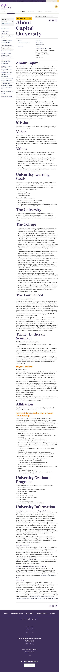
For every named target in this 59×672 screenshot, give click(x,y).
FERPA (38, 56)
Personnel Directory (6, 96)
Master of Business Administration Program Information (7, 55)
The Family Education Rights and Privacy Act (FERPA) (31, 566)
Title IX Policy (20, 580)
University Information (35, 507)
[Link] (6, 6)
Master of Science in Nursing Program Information (6, 74)
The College (21, 46)
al (26, 503)
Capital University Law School (7, 92)
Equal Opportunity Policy (23, 545)
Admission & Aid (21, 11)
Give (56, 11)
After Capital (48, 11)
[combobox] (46, 16)
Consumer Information (41, 615)
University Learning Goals (24, 42)
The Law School (40, 42)
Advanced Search (6, 23)
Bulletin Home (5, 28)
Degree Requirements (7, 48)
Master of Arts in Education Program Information (6, 61)
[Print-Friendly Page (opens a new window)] (53, 20)
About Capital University (5, 32)
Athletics (40, 11)
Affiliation (38, 46)
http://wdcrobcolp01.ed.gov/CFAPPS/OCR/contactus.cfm (31, 560)
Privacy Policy (29, 615)
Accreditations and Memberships (44, 48)
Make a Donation (30, 667)
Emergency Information (18, 1)
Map (26, 634)
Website (26, 646)
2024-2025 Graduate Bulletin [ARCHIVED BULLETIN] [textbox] (44, 16)
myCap (43, 1)
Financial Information (7, 50)
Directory (37, 1)
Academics (10, 11)
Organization (39, 40)
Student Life (31, 11)
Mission (20, 40)
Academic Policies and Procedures (7, 37)
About (3, 11)
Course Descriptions (6, 45)
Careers (6, 615)
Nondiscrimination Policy (17, 615)
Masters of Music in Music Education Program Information (7, 68)
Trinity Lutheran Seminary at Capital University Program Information (6, 86)
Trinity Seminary (40, 44)
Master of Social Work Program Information (7, 79)
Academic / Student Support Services (6, 41)
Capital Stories (29, 1)
